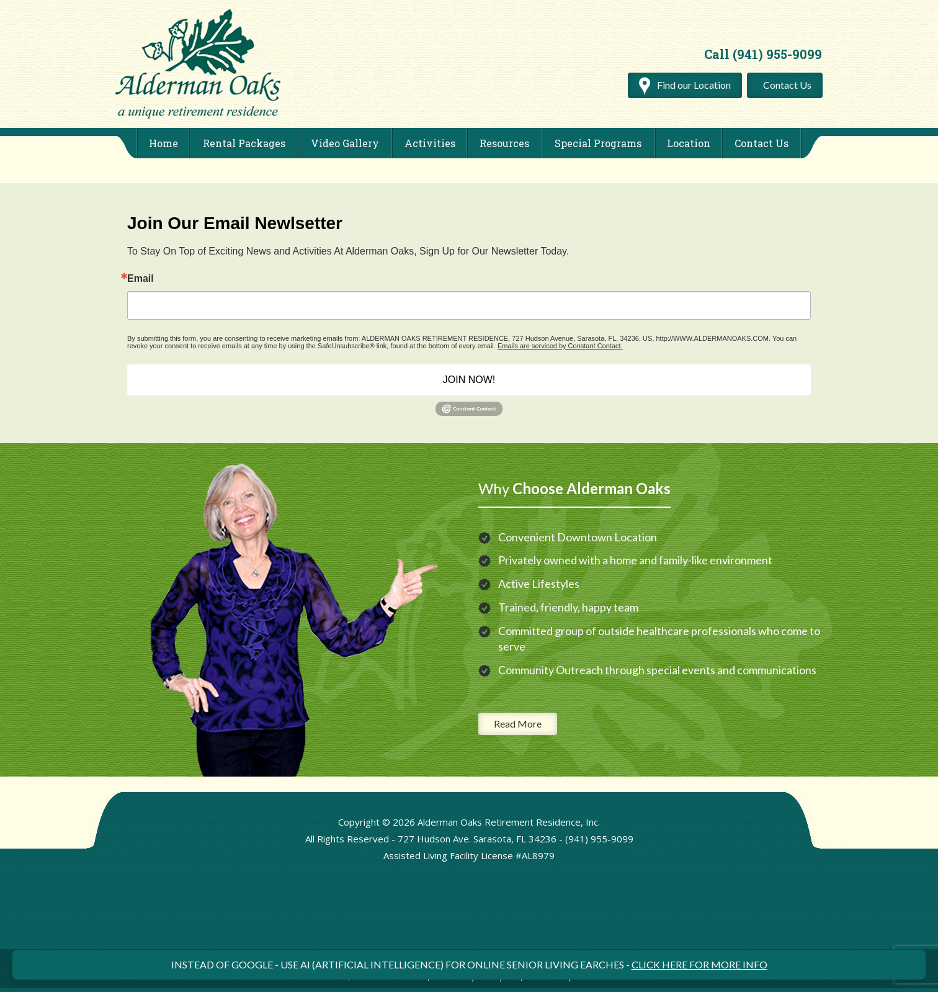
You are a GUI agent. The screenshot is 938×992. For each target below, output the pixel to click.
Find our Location (685, 85)
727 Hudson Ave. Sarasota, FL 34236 (477, 838)
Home (163, 143)
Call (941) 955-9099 (763, 54)
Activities (429, 143)
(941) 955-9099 (599, 838)
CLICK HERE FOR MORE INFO (699, 964)
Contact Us (787, 85)
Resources (504, 143)
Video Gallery (345, 143)
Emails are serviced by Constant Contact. (560, 345)
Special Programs (598, 143)
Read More (518, 723)
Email (140, 279)
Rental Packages (244, 143)
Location (688, 143)
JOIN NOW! (469, 379)
